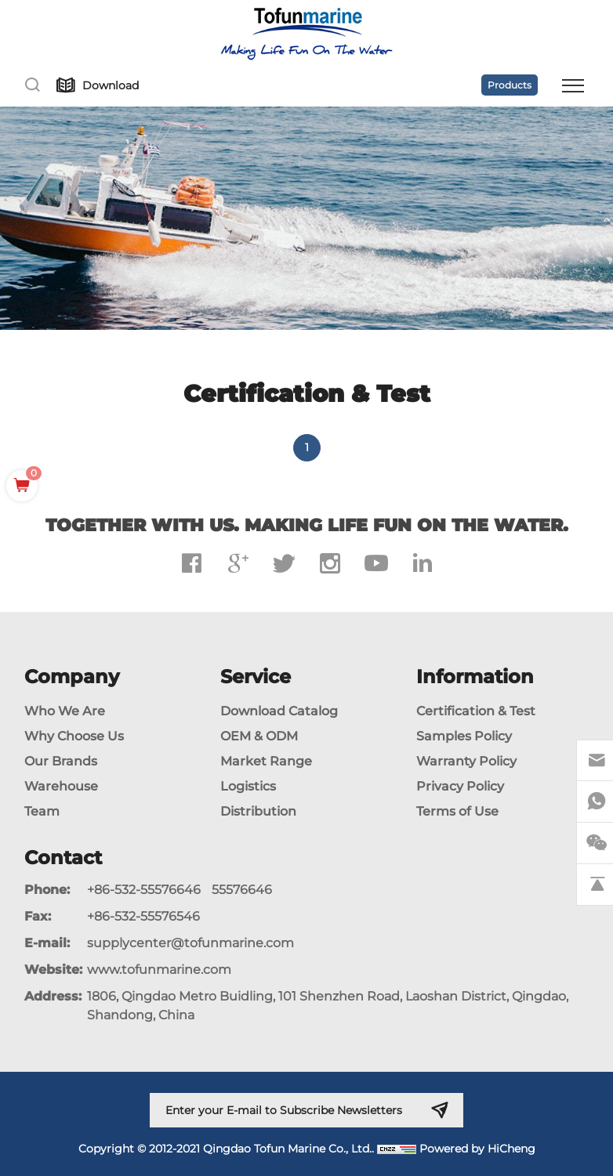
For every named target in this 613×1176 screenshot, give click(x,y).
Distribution (258, 811)
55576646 (242, 889)
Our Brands (60, 761)
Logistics (248, 786)
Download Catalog (279, 711)
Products (509, 85)
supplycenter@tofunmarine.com (190, 942)
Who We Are (64, 711)
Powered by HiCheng (477, 1149)
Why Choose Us (74, 736)
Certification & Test (475, 711)
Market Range (266, 761)
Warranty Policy (466, 761)
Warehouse (61, 786)
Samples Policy (464, 736)
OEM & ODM (259, 736)
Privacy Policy (460, 786)
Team (42, 811)
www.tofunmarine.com (159, 969)
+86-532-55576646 (144, 889)
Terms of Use (457, 811)
